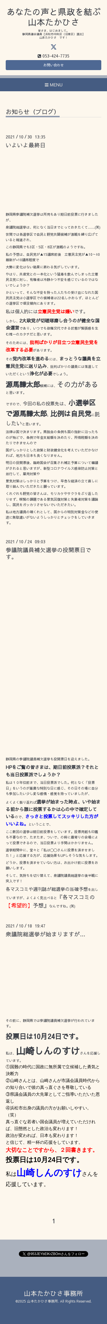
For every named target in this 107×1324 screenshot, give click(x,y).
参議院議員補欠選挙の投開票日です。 (48, 553)
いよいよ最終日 (26, 145)
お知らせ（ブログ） (33, 112)
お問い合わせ (53, 65)
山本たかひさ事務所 (53, 1293)
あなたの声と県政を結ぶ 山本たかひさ (54, 17)
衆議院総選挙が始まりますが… (45, 934)
